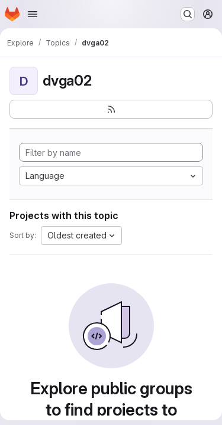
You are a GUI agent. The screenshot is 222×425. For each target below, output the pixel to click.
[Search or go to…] (188, 14)
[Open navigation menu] (32, 14)
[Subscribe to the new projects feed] (111, 109)
